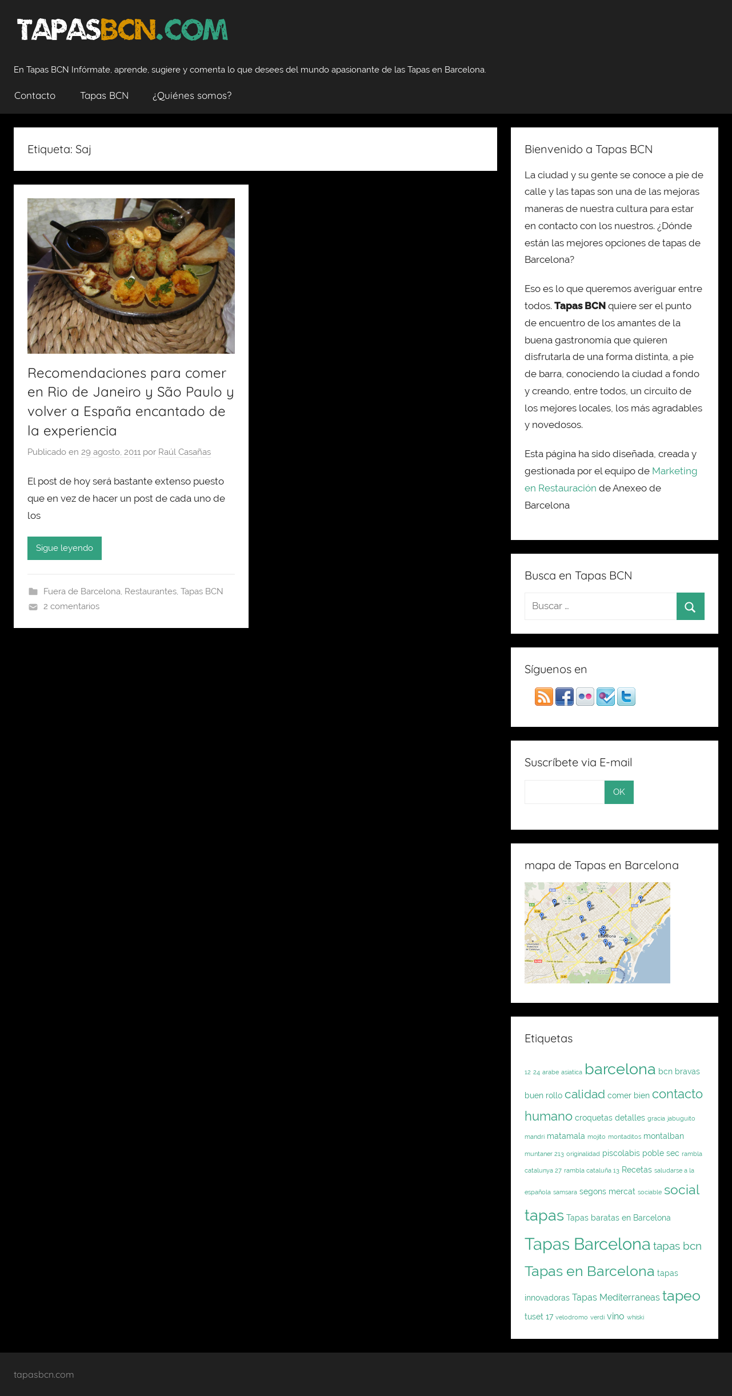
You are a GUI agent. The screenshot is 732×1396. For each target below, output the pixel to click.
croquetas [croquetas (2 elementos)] (594, 1117)
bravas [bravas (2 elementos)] (687, 1071)
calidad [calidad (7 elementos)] (585, 1094)
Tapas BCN (104, 95)
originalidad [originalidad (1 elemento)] (583, 1153)
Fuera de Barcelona (82, 591)
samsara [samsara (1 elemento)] (565, 1192)
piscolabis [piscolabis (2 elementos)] (621, 1153)
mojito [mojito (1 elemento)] (596, 1136)
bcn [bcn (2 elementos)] (665, 1071)
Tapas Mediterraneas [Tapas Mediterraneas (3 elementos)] (616, 1297)
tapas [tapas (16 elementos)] (544, 1215)
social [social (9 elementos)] (681, 1189)
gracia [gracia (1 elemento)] (656, 1118)
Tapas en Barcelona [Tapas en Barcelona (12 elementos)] (590, 1270)
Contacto (34, 95)
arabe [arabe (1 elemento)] (550, 1072)
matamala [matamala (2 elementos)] (566, 1136)
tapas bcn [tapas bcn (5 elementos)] (677, 1246)
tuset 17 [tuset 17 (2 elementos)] (539, 1316)
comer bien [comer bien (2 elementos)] (628, 1095)
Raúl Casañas (184, 452)
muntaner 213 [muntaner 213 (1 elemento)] (544, 1153)
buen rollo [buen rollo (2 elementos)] (543, 1095)
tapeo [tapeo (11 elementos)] (681, 1295)
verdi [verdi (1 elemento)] (597, 1317)
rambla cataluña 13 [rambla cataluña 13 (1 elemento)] (591, 1170)
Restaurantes (151, 591)
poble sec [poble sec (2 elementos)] (660, 1153)
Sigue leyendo (64, 548)
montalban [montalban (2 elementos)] (663, 1136)
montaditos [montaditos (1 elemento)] (624, 1136)
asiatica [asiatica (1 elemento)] (571, 1072)
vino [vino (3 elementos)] (616, 1316)
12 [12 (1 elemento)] (528, 1072)
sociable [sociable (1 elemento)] (650, 1192)
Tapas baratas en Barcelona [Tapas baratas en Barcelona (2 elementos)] (618, 1217)
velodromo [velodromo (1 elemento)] (571, 1317)
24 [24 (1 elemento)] (536, 1072)
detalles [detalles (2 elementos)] (630, 1117)
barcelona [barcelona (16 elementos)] (620, 1068)
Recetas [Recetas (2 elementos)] (637, 1169)
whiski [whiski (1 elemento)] (635, 1317)
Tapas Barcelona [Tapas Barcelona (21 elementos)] (588, 1244)
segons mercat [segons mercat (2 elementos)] (607, 1191)
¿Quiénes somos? (192, 95)
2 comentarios (71, 606)
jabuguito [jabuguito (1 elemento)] (681, 1118)
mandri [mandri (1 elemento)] (535, 1136)
